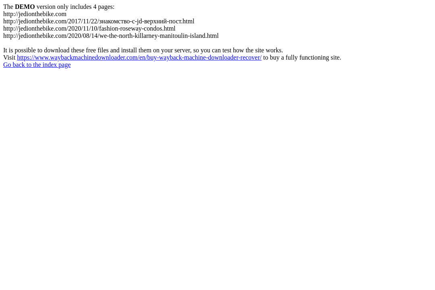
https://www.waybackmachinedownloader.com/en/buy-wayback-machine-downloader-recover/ (139, 57)
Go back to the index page (37, 64)
